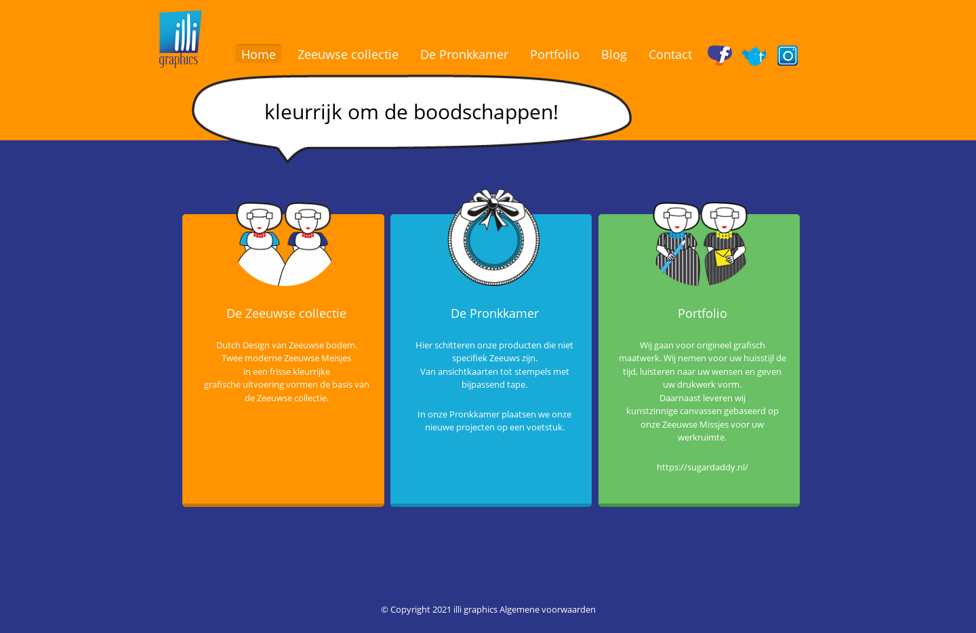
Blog (614, 54)
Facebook (723, 54)
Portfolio (555, 54)
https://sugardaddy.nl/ (702, 467)
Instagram (790, 54)
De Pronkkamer (464, 54)
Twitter (757, 54)
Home (258, 54)
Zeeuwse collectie (348, 54)
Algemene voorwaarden (548, 609)
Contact (670, 54)
